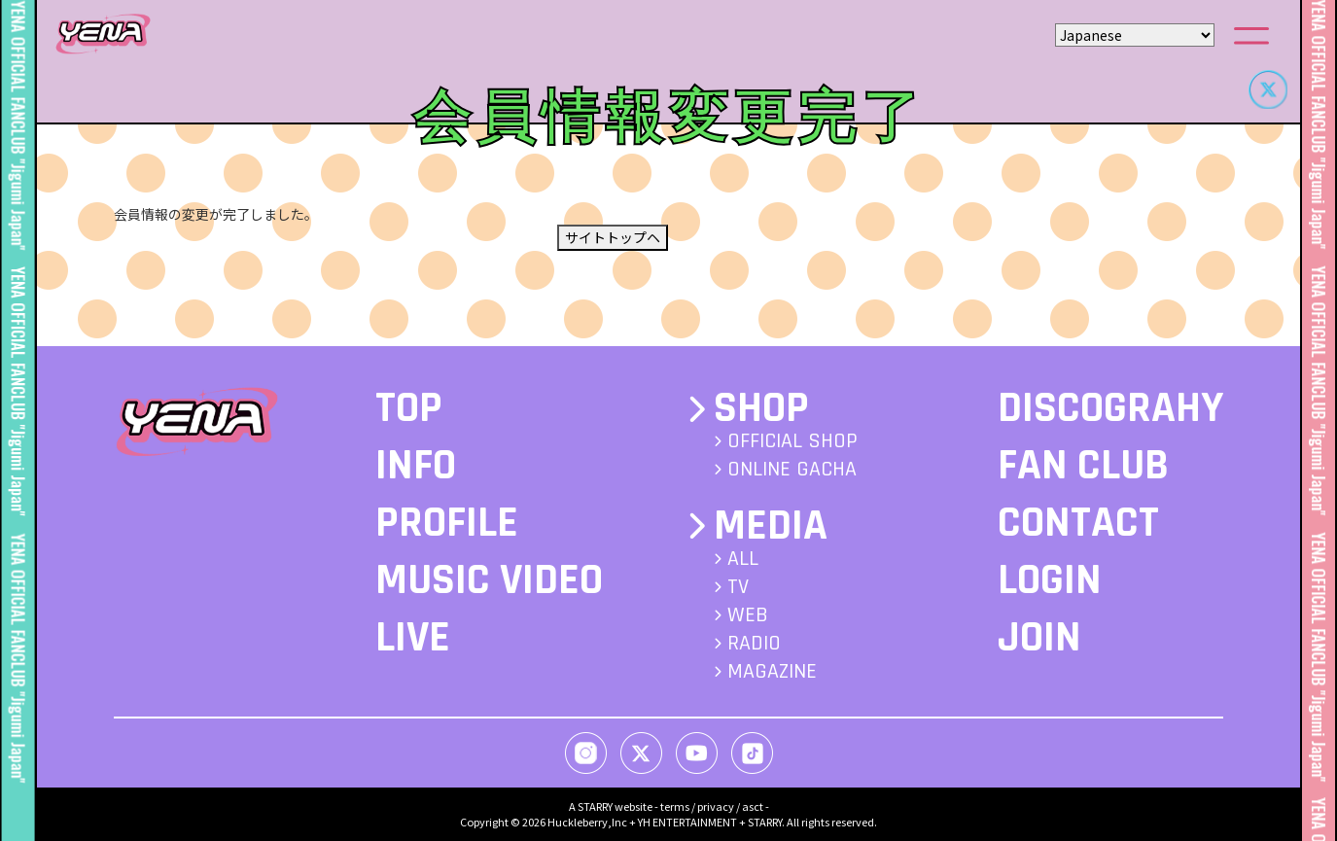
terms (674, 806)
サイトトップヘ (612, 237)
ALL (742, 559)
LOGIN (1050, 580)
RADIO (754, 643)
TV (738, 587)
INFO (415, 466)
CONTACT (1078, 523)
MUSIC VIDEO (489, 580)
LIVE (412, 638)
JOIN (1039, 638)
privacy (715, 806)
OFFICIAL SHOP (792, 441)
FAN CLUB (1083, 466)
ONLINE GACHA (792, 469)
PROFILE (446, 523)
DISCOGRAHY (1110, 408)
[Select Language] (1134, 35)
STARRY (595, 806)
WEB (747, 615)
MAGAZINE (772, 672)
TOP (408, 408)
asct (752, 806)
